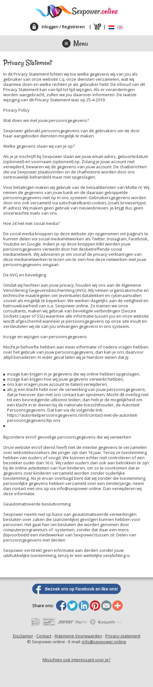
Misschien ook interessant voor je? (76, 660)
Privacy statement (122, 636)
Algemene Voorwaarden (78, 636)
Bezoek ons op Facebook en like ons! (81, 589)
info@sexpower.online (104, 642)
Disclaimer (23, 636)
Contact (43, 636)
